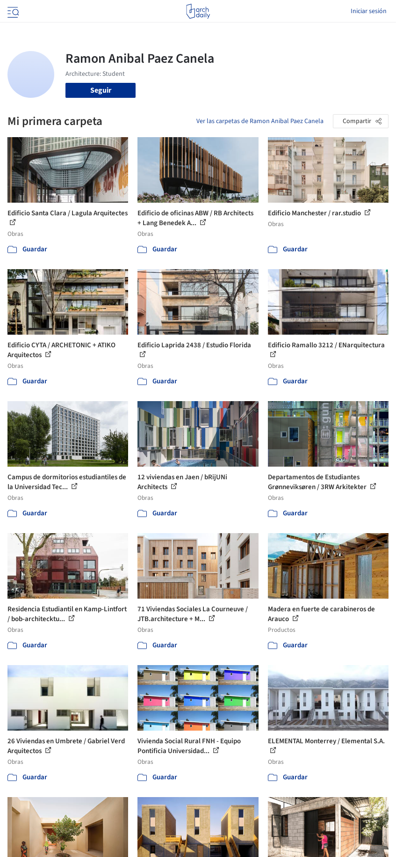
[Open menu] (12, 11)
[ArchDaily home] (198, 11)
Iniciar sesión (369, 11)
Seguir (100, 90)
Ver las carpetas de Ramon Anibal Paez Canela (260, 121)
